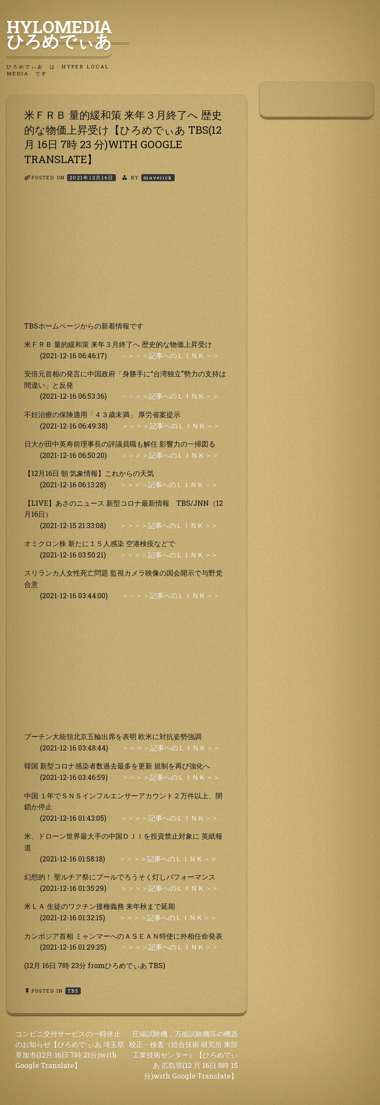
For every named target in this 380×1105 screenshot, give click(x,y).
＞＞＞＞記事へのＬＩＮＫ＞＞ (170, 355)
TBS (73, 990)
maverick (157, 177)
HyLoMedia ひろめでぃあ (68, 33)
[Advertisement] (126, 258)
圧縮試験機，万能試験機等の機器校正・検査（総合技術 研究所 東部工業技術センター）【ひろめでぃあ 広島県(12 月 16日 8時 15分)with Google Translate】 (183, 1054)
